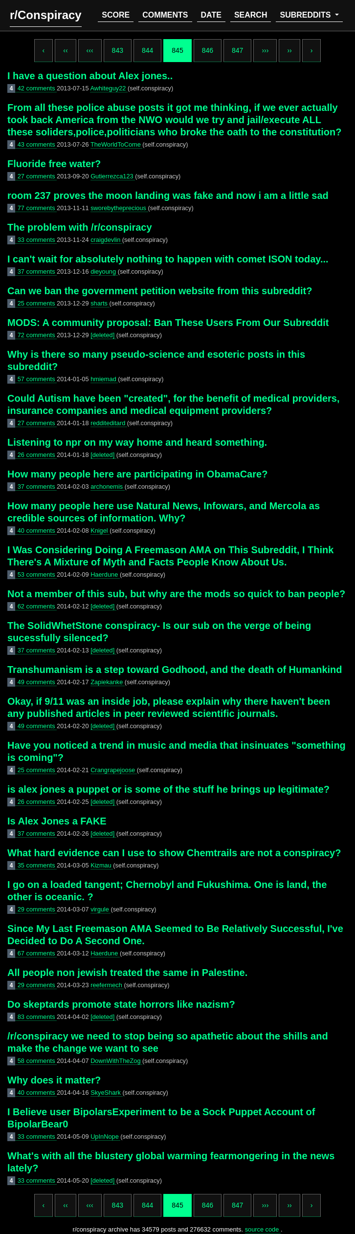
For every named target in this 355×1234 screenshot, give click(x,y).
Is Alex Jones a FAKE (57, 821)
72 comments (37, 335)
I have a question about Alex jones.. (90, 75)
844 (147, 50)
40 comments (37, 530)
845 (177, 50)
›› (289, 50)
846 (207, 50)
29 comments (37, 909)
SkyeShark (106, 1092)
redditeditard (108, 423)
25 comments (37, 303)
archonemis (107, 486)
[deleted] (103, 335)
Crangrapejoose (113, 770)
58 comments (37, 1060)
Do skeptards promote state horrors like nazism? (121, 1004)
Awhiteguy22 (109, 88)
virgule (100, 909)
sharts (99, 303)
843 (117, 50)
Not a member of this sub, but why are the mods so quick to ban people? (176, 593)
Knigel (100, 530)
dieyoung (104, 271)
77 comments (37, 208)
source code (263, 1229)
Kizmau (101, 865)
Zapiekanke (107, 682)
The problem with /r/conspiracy (79, 227)
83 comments (37, 1016)
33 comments (37, 239)
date (211, 15)
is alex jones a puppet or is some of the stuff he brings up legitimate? (168, 789)
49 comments (37, 682)
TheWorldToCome (116, 144)
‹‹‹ (90, 50)
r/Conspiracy (46, 15)
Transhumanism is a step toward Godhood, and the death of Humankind (174, 669)
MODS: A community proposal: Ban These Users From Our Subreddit (168, 322)
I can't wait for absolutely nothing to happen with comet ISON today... (168, 259)
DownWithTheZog (116, 1060)
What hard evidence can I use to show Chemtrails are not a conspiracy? (174, 852)
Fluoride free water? (54, 163)
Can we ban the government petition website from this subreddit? (159, 290)
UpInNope (105, 1136)
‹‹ (65, 50)
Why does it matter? (54, 1080)
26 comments (37, 454)
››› (265, 50)
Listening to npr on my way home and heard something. (137, 442)
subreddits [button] (306, 15)
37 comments (37, 271)
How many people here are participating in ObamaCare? (137, 474)
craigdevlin (106, 239)
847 (237, 50)
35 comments (37, 865)
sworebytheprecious (119, 208)
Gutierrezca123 (112, 176)
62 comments (37, 606)
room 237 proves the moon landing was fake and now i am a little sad (168, 195)
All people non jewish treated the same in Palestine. (127, 972)
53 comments (37, 574)
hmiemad (104, 379)
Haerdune (105, 574)
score (116, 15)
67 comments (37, 953)
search (250, 15)
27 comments (37, 176)
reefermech (107, 985)
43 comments (37, 144)
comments (165, 15)
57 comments (37, 379)
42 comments (37, 88)
